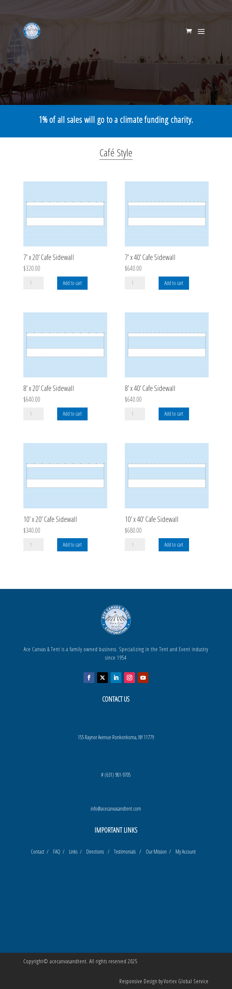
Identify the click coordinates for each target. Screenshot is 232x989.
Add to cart (72, 283)
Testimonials (126, 851)
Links (74, 851)
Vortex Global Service (186, 981)
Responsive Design (138, 981)
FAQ (57, 851)
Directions (97, 851)
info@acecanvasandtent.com (116, 808)
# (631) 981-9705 (116, 774)
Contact (38, 851)
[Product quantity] (33, 283)
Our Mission (157, 851)
